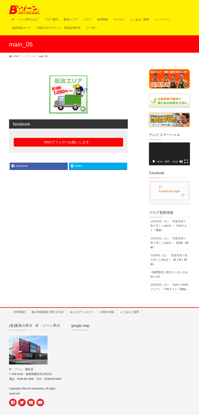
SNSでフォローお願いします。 (68, 142)
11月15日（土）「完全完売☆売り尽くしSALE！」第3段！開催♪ (169, 243)
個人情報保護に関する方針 (48, 312)
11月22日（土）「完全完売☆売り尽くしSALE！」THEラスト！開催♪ (168, 226)
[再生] (154, 161)
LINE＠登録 (107, 312)
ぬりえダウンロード (82, 312)
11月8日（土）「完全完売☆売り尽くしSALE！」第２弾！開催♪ (168, 260)
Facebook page (169, 191)
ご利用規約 (19, 312)
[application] (169, 154)
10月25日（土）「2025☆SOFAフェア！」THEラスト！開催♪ (169, 287)
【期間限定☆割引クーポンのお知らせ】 (169, 274)
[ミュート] (181, 161)
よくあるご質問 (129, 312)
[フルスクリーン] (186, 161)
